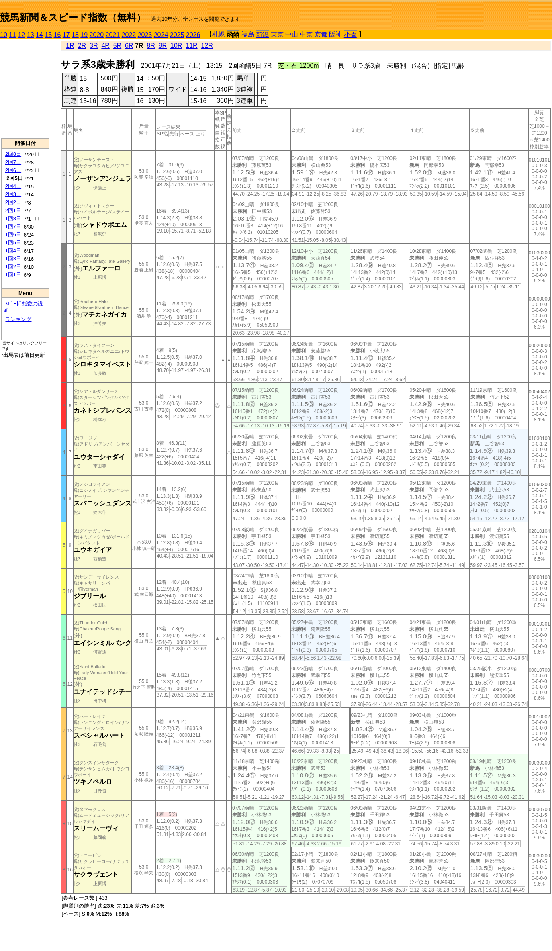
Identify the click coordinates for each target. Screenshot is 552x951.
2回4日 (13, 186)
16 (57, 34)
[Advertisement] (25, 89)
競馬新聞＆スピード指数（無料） (73, 17)
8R (151, 45)
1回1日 (13, 275)
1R (70, 45)
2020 (97, 34)
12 (21, 34)
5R (117, 45)
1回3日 (13, 259)
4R (105, 45)
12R (207, 45)
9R (163, 45)
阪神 (335, 34)
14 (39, 34)
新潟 (262, 34)
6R (129, 45)
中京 (306, 34)
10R (176, 45)
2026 (193, 34)
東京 (277, 34)
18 (75, 34)
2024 (161, 34)
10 (3, 34)
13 (30, 34)
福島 (247, 34)
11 (12, 34)
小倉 (350, 34)
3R (94, 45)
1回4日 (13, 250)
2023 (145, 34)
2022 (129, 34)
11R (191, 45)
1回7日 (13, 226)
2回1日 (13, 210)
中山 (291, 34)
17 (66, 34)
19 (84, 34)
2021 (113, 34)
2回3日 (13, 194)
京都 (321, 34)
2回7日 (13, 162)
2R (82, 45)
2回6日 (13, 170)
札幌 (218, 34)
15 (48, 34)
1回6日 (13, 234)
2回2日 (13, 202)
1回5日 (13, 242)
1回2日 (13, 267)
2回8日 (13, 154)
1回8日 (13, 218)
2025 (177, 34)
